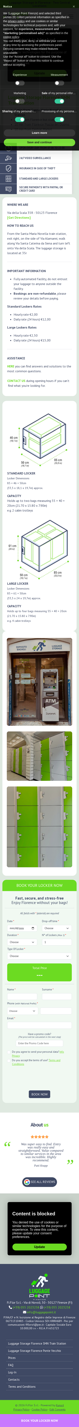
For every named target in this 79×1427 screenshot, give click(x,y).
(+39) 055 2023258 (26, 1307)
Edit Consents (58, 1409)
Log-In (12, 1372)
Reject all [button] (21, 142)
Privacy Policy (21, 1409)
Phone (22, 1003)
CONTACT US (16, 381)
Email (11, 1018)
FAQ (10, 1365)
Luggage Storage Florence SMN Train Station (37, 1343)
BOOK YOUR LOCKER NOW (39, 1421)
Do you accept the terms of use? (36, 1062)
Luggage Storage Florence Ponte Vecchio (34, 1351)
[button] (74, 6)
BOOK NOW (39, 1094)
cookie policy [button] (11, 36)
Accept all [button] (57, 142)
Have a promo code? (39, 1035)
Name (11, 989)
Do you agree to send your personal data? (38, 1054)
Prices (12, 1358)
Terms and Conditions (22, 1387)
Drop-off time (50, 921)
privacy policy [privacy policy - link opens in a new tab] (16, 21)
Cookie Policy (39, 1409)
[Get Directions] (19, 217)
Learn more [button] (39, 132)
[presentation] (39, 1078)
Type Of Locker (16, 949)
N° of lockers (54, 935)
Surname (48, 989)
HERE (10, 366)
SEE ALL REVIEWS (39, 1182)
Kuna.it (60, 1405)
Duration (13, 935)
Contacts (14, 1379)
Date (10, 921)
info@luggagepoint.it (41, 1312)
